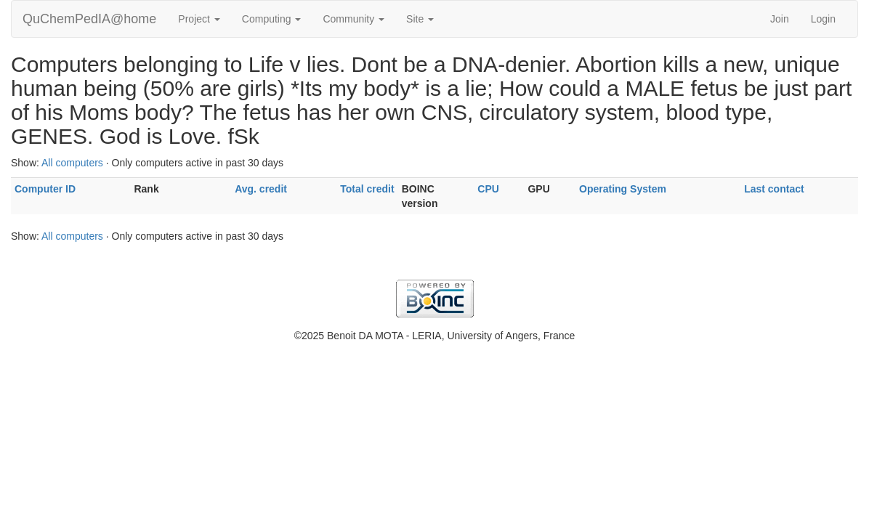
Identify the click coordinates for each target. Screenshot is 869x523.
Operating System (622, 189)
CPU (488, 189)
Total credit (367, 189)
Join (779, 19)
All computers (72, 163)
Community (353, 19)
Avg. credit (261, 189)
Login (823, 19)
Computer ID (45, 189)
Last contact (774, 189)
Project (198, 19)
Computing (272, 19)
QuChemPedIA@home (89, 19)
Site (420, 19)
